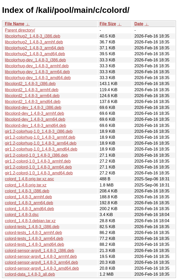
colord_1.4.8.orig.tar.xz (25, 185)
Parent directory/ (20, 30)
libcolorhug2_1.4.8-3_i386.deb (32, 36)
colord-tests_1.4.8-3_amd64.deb (34, 244)
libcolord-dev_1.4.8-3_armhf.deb (34, 113)
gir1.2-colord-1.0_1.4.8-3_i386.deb (36, 155)
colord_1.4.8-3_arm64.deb (29, 203)
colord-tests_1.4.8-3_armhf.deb (33, 232)
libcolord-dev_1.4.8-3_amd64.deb (35, 125)
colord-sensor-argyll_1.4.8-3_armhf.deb (41, 256)
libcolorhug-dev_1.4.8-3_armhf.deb (37, 66)
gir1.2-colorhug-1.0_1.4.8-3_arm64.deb (40, 143)
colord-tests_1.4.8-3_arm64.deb (34, 238)
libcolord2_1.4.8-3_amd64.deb (32, 101)
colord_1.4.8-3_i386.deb (27, 191)
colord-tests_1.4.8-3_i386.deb (32, 227)
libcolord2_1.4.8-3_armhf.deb (31, 90)
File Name (14, 24)
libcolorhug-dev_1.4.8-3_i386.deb (35, 60)
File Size (108, 24)
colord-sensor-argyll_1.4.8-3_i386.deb (39, 250)
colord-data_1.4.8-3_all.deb (30, 274)
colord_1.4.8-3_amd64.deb (29, 209)
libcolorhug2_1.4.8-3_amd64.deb (35, 54)
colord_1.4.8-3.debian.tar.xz (30, 221)
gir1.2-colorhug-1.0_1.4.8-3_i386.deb (38, 131)
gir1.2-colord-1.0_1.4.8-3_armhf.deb (38, 161)
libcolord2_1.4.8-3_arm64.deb (32, 96)
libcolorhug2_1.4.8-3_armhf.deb (34, 42)
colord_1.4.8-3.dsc (22, 214)
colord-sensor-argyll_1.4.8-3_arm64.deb (41, 262)
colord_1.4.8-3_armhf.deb (28, 197)
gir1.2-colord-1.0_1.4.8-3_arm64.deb (38, 167)
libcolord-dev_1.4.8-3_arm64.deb (35, 119)
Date (138, 24)
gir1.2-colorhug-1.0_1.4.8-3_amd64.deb (41, 149)
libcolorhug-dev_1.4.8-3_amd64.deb (38, 78)
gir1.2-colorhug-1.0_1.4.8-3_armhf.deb (40, 137)
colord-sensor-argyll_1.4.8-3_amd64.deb (42, 268)
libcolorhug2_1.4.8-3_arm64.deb (34, 48)
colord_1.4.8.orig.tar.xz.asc (29, 179)
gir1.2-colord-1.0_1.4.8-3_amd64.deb (39, 173)
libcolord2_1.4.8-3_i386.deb (30, 83)
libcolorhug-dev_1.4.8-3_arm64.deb (37, 72)
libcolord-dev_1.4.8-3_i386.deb (33, 107)
